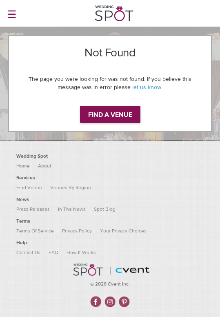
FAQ (53, 252)
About (44, 166)
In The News (72, 209)
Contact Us (28, 252)
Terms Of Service (35, 231)
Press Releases (33, 209)
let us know (146, 87)
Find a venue (110, 115)
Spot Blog (105, 209)
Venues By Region (70, 187)
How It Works (81, 252)
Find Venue (29, 187)
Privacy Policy (77, 231)
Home (23, 166)
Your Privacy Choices (123, 231)
